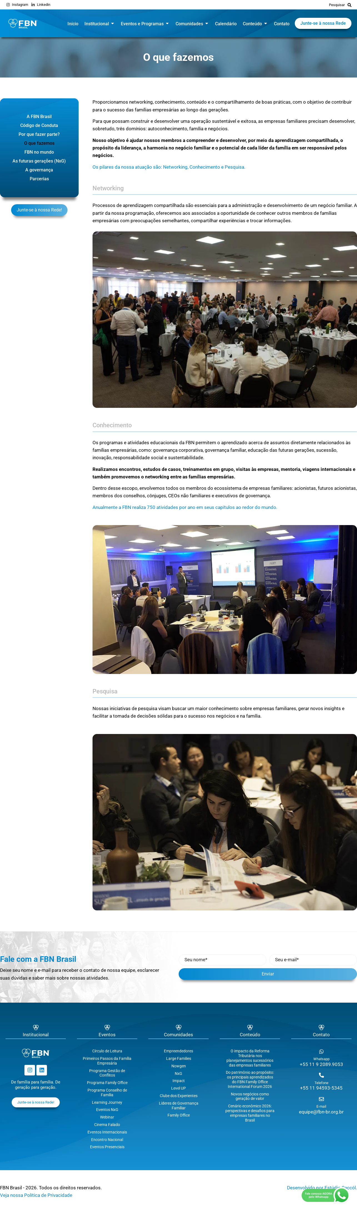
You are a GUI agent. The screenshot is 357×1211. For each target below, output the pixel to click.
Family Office (179, 1115)
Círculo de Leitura (107, 1051)
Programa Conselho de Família (107, 1092)
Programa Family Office (107, 1082)
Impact (179, 1080)
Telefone (321, 1083)
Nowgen (178, 1066)
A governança (39, 170)
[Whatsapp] (321, 1051)
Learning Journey (107, 1102)
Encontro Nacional (107, 1139)
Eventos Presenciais (107, 1147)
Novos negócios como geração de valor (250, 1096)
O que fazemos (39, 143)
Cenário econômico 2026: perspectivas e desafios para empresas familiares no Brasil (249, 1113)
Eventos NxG (107, 1109)
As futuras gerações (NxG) (39, 161)
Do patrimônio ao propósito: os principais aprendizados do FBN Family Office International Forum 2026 (250, 1079)
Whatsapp (321, 1059)
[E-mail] (321, 1099)
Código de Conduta (39, 125)
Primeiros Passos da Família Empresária (107, 1060)
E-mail (321, 1106)
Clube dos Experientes (179, 1095)
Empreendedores (178, 1051)
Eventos (107, 1034)
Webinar (107, 1117)
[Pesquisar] (349, 5)
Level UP (178, 1088)
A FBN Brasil (39, 116)
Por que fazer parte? (39, 134)
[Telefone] (321, 1075)
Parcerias (39, 178)
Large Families (178, 1058)
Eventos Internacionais (107, 1132)
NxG (178, 1073)
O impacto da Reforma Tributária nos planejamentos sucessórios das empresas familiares (249, 1058)
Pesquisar (337, 5)
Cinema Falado (107, 1124)
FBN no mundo (39, 152)
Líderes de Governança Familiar (178, 1105)
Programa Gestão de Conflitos (107, 1073)
